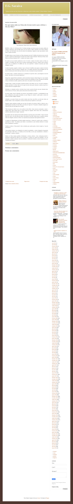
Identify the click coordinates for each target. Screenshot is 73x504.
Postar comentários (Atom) (14, 183)
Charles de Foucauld (57, 119)
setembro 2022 (54, 269)
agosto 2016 (54, 383)
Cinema (54, 121)
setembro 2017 (54, 363)
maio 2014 (54, 426)
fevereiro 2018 (54, 355)
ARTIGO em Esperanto (57, 112)
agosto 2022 (54, 271)
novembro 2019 (55, 322)
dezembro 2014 (55, 415)
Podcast (54, 165)
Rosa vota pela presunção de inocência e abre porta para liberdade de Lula (63, 221)
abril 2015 (54, 408)
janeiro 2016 (54, 394)
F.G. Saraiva (13, 6)
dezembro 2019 (55, 321)
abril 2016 (54, 390)
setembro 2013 (54, 438)
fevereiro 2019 (54, 336)
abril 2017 (54, 371)
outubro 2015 (54, 399)
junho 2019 (54, 330)
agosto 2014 (54, 421)
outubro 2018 (54, 343)
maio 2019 (54, 332)
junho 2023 (54, 255)
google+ (54, 93)
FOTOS (54, 138)
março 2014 (54, 429)
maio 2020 (54, 313)
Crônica (54, 124)
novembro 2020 (55, 304)
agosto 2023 (54, 252)
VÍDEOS (54, 184)
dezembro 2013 (55, 433)
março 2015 (54, 410)
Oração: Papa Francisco (57, 159)
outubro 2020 (54, 305)
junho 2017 (54, 368)
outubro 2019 (54, 324)
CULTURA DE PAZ (57, 127)
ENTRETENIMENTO (57, 132)
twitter (54, 90)
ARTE (54, 109)
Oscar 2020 (55, 160)
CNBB (54, 123)
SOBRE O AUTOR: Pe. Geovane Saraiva (18, 15)
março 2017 (54, 372)
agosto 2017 (54, 365)
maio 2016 (54, 388)
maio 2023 (54, 257)
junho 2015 (54, 405)
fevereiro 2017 (54, 374)
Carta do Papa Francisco (57, 118)
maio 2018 (54, 351)
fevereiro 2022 (54, 280)
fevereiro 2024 (54, 246)
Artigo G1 (55, 113)
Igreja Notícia (55, 143)
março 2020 (54, 316)
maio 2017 (54, 369)
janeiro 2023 (54, 263)
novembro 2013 (55, 435)
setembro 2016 (54, 382)
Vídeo (54, 180)
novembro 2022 (55, 266)
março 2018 (54, 354)
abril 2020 (54, 315)
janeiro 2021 (54, 301)
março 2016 (54, 391)
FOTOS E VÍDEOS (56, 140)
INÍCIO (6, 15)
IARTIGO (55, 141)
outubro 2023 (54, 249)
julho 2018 (54, 347)
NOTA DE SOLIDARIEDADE (59, 152)
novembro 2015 (55, 397)
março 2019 (54, 335)
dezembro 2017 (55, 358)
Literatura (55, 144)
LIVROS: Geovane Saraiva (35, 15)
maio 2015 (54, 407)
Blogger (47, 498)
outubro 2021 (54, 286)
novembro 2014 (55, 416)
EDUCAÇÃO (55, 130)
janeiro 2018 (54, 357)
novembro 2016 (55, 379)
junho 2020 (54, 311)
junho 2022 (54, 274)
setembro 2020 (54, 307)
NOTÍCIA (55, 154)
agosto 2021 (54, 290)
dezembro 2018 (55, 340)
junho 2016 (54, 387)
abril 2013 (54, 446)
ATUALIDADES (56, 116)
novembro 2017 (55, 360)
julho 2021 (54, 291)
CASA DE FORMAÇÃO (55, 15)
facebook (54, 88)
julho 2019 (54, 329)
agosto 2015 (54, 402)
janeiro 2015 (54, 413)
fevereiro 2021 (54, 299)
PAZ (54, 163)
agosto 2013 (54, 440)
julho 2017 (54, 366)
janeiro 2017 (54, 376)
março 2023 (54, 260)
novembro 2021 (55, 285)
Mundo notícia (56, 151)
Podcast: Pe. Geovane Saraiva (58, 166)
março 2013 (54, 447)
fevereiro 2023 (54, 261)
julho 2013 (54, 441)
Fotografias (55, 137)
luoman (38, 498)
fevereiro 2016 (54, 393)
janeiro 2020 (54, 319)
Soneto (54, 176)
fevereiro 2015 (54, 411)
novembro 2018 (55, 341)
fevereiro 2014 (54, 430)
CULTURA (55, 126)
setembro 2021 (54, 288)
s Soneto (54, 171)
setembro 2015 (54, 401)
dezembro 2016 (55, 377)
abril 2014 (54, 427)
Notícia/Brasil (55, 155)
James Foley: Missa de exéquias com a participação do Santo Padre (60, 212)
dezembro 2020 (55, 302)
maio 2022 (54, 275)
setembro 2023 (54, 250)
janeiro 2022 (54, 282)
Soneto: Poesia (56, 177)
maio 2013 (54, 444)
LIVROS (54, 148)
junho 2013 (54, 443)
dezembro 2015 (55, 396)
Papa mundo (55, 162)
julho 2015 (54, 404)
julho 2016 (54, 385)
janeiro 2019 (54, 338)
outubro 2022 (54, 268)
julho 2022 (54, 272)
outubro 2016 (54, 380)
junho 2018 (54, 349)
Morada (54, 149)
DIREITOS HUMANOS (57, 129)
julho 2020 (54, 310)
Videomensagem (56, 182)
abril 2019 (54, 333)
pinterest (54, 91)
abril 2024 (54, 244)
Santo (54, 173)
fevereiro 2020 (54, 318)
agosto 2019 (54, 327)
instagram (55, 94)
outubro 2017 (54, 361)
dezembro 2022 (55, 265)
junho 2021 (54, 293)
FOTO (54, 135)
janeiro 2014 (54, 432)
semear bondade (56, 174)
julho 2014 (54, 422)
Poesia (54, 168)
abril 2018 (54, 352)
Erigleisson (56, 101)
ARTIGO (55, 110)
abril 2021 (54, 296)
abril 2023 (54, 258)
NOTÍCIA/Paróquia (56, 157)
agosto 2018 (54, 346)
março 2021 (54, 297)
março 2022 (54, 279)
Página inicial (26, 181)
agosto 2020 (54, 308)
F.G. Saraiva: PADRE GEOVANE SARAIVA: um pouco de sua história (59, 53)
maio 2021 (54, 294)
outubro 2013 (54, 437)
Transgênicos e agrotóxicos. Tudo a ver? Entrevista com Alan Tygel (60, 193)
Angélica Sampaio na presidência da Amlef (62, 201)
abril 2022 (54, 277)
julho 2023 (54, 254)
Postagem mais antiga (44, 181)
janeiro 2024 (54, 247)
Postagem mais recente (10, 181)
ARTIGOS (45, 15)
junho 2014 (54, 424)
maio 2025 (54, 243)
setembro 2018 (54, 344)
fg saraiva (56, 103)
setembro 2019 (54, 326)
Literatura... (55, 146)
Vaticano (54, 179)
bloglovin (55, 96)
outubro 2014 (54, 418)
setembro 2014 (54, 419)
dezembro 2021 (55, 283)
